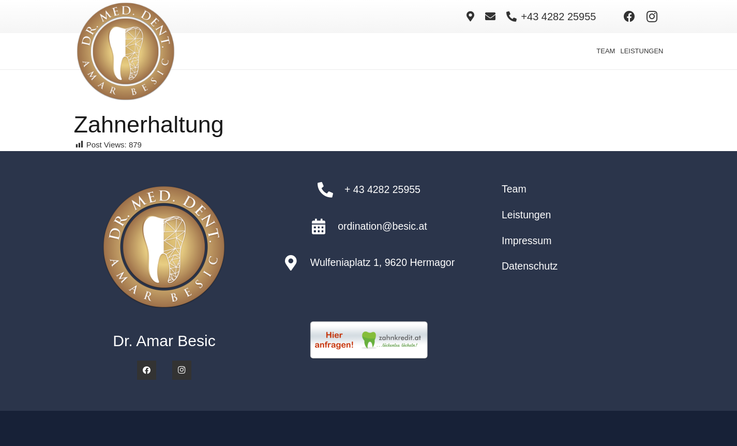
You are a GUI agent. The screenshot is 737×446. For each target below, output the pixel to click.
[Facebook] (629, 16)
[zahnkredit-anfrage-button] (368, 340)
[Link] (470, 16)
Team (514, 189)
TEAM (605, 51)
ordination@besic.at (382, 226)
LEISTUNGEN (641, 51)
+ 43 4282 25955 (382, 189)
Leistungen (526, 214)
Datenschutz (530, 266)
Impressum (526, 240)
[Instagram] (652, 16)
